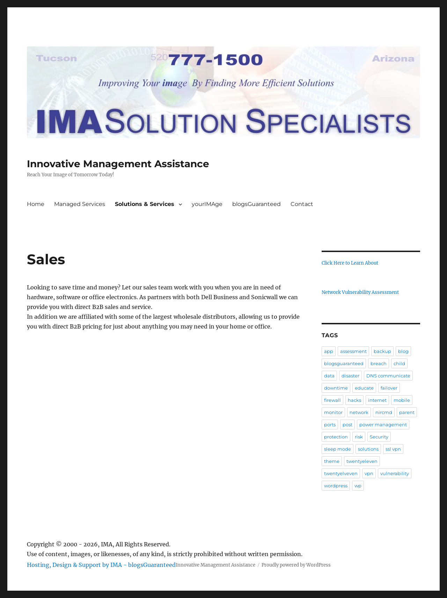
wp (357, 485)
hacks (354, 400)
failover (389, 388)
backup (382, 351)
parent (407, 412)
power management (383, 424)
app (328, 351)
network (359, 412)
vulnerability (394, 473)
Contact (302, 204)
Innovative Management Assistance (118, 164)
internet (377, 400)
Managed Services (79, 204)
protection (336, 437)
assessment (353, 351)
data (329, 375)
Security (379, 437)
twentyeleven (362, 461)
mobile (402, 400)
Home (35, 204)
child (399, 363)
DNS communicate (388, 375)
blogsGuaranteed (256, 204)
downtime (336, 388)
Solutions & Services (144, 204)
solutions (368, 449)
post (347, 424)
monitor (333, 412)
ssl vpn (393, 449)
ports (330, 424)
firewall (332, 400)
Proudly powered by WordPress (296, 565)
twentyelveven (341, 473)
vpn (369, 473)
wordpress (335, 485)
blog (403, 351)
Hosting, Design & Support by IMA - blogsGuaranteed (101, 564)
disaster (350, 375)
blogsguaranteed (344, 363)
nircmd (383, 412)
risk (359, 437)
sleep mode (337, 449)
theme (331, 461)
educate (364, 388)
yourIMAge (207, 204)
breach (379, 363)
